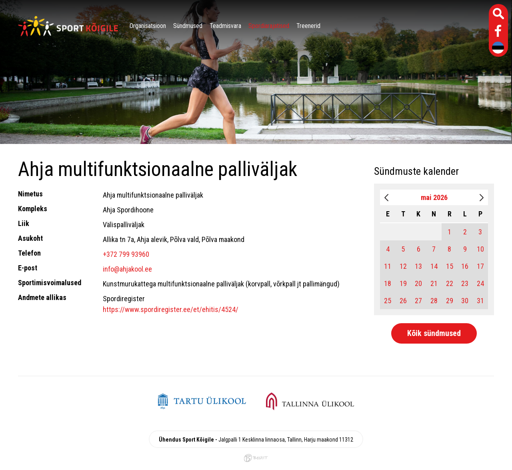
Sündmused (187, 26)
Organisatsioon (148, 26)
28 (434, 300)
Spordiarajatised (268, 26)
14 (434, 266)
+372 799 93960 (126, 254)
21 (434, 283)
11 (387, 266)
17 (480, 266)
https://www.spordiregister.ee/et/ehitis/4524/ (170, 309)
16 (464, 266)
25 (387, 300)
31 (480, 300)
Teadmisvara (225, 26)
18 (387, 283)
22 (449, 283)
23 (464, 283)
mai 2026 (434, 197)
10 (480, 249)
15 (449, 266)
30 (464, 300)
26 (403, 300)
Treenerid (308, 26)
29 (449, 300)
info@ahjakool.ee (127, 269)
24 (480, 283)
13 (418, 266)
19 (403, 283)
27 (418, 300)
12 (403, 266)
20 (418, 283)
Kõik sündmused (434, 333)
